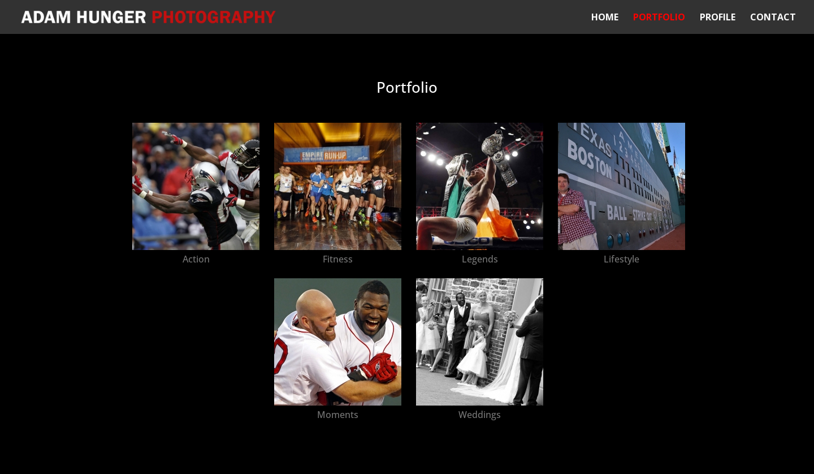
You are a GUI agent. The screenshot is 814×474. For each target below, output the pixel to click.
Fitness (338, 259)
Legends (480, 259)
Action (196, 259)
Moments (337, 414)
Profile (717, 18)
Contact (773, 18)
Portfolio (659, 18)
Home (604, 18)
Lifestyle (621, 259)
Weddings (479, 414)
